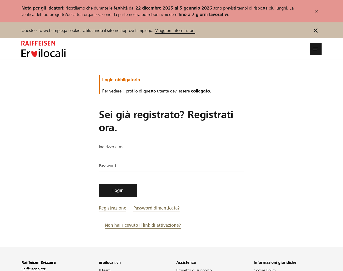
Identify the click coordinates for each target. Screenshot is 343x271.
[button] (316, 49)
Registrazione (112, 207)
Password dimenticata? (156, 207)
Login (118, 190)
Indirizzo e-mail (113, 147)
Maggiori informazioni (175, 30)
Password (107, 166)
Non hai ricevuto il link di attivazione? (143, 225)
